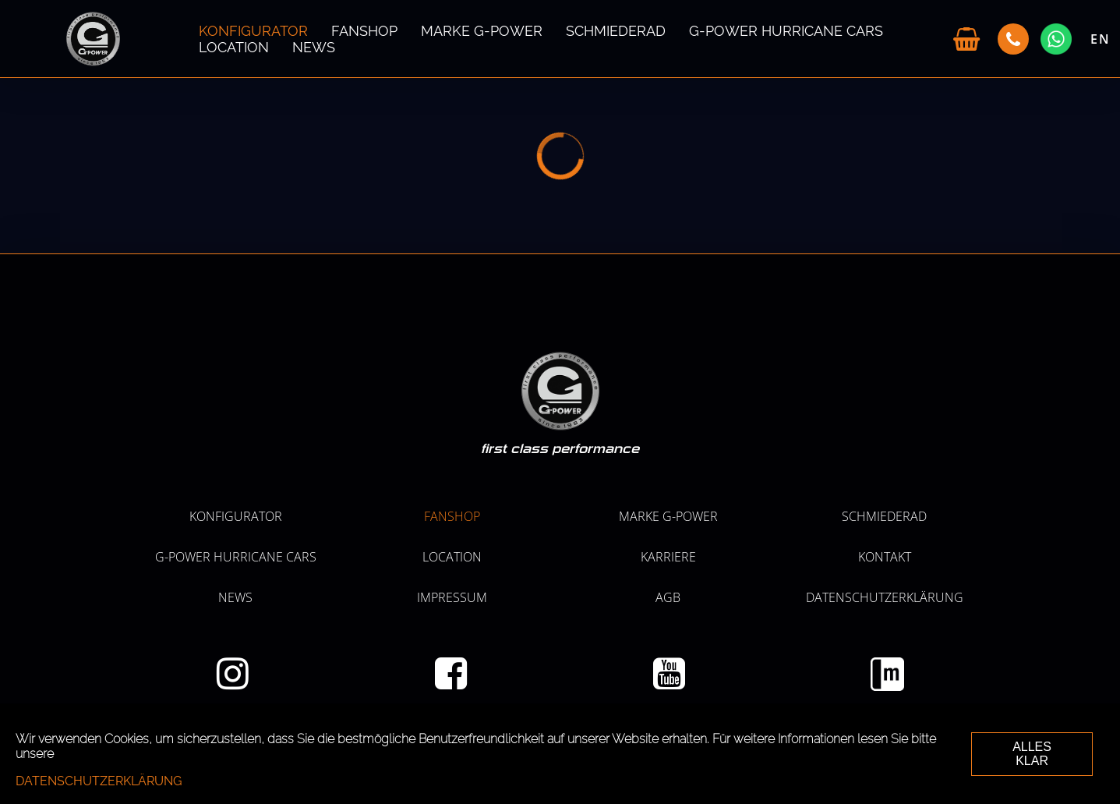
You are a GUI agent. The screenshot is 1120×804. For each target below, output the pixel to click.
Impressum (452, 597)
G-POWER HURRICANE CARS (786, 31)
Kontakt (884, 556)
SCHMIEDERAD (616, 31)
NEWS (313, 47)
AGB (667, 597)
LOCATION (234, 47)
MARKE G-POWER (481, 31)
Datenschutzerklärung (884, 597)
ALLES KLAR (1031, 753)
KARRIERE (668, 556)
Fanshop (364, 31)
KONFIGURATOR (253, 31)
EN (1100, 39)
